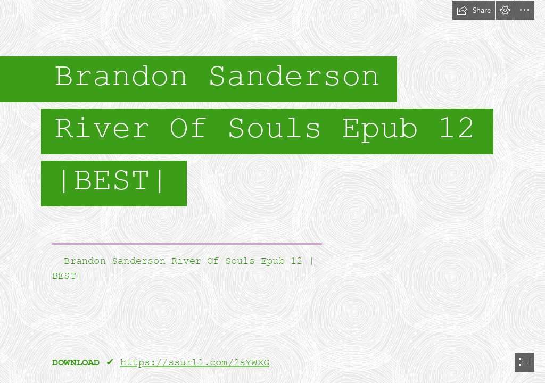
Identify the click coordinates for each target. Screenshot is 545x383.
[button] (473, 10)
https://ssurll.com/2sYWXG (194, 363)
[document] (272, 191)
